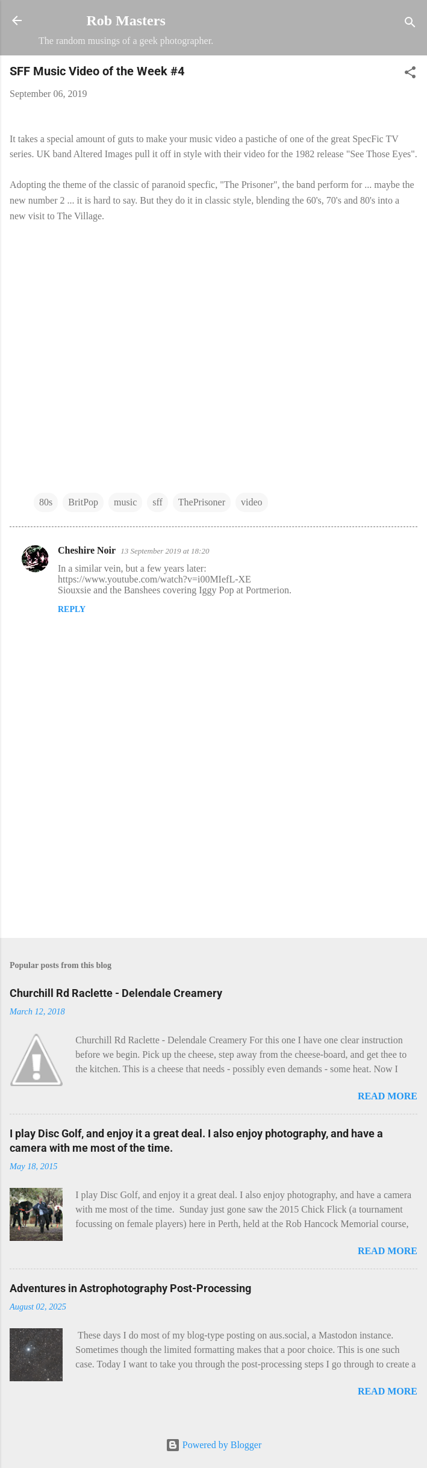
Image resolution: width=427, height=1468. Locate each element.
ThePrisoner (201, 502)
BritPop (83, 502)
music (125, 502)
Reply (72, 609)
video (252, 502)
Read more (387, 1096)
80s (45, 502)
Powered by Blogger (214, 1445)
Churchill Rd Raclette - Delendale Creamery (116, 993)
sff (157, 502)
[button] (410, 74)
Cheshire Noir (87, 550)
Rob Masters (125, 20)
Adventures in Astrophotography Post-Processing (130, 1288)
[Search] (410, 24)
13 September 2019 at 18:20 (164, 550)
